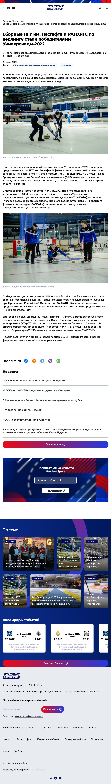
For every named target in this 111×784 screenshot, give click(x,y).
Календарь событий (48, 739)
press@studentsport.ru (15, 763)
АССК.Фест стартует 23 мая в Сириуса (26, 419)
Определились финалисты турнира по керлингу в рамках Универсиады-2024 (96, 561)
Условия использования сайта (20, 727)
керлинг (66, 65)
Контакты (94, 727)
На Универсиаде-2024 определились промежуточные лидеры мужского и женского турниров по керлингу (53, 600)
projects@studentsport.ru (16, 769)
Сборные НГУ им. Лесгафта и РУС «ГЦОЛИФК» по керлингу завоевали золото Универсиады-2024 (69, 561)
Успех (6, 751)
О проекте (47, 727)
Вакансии (78, 727)
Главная (7, 21)
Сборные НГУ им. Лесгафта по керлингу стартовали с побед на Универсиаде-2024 (96, 599)
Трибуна (18, 751)
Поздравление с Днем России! (22, 410)
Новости (18, 21)
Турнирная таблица (75, 739)
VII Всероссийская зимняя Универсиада (34, 65)
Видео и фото (24, 739)
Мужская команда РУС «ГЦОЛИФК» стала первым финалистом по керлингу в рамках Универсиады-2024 (15, 599)
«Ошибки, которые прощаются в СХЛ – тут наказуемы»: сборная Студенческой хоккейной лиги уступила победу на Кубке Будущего (52, 431)
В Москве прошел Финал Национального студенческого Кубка (42, 400)
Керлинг (10, 541)
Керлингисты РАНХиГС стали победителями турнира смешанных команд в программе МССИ (25, 563)
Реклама (63, 727)
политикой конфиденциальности (29, 716)
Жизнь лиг (97, 739)
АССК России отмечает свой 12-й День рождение (34, 380)
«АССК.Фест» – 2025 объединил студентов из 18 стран (36, 390)
